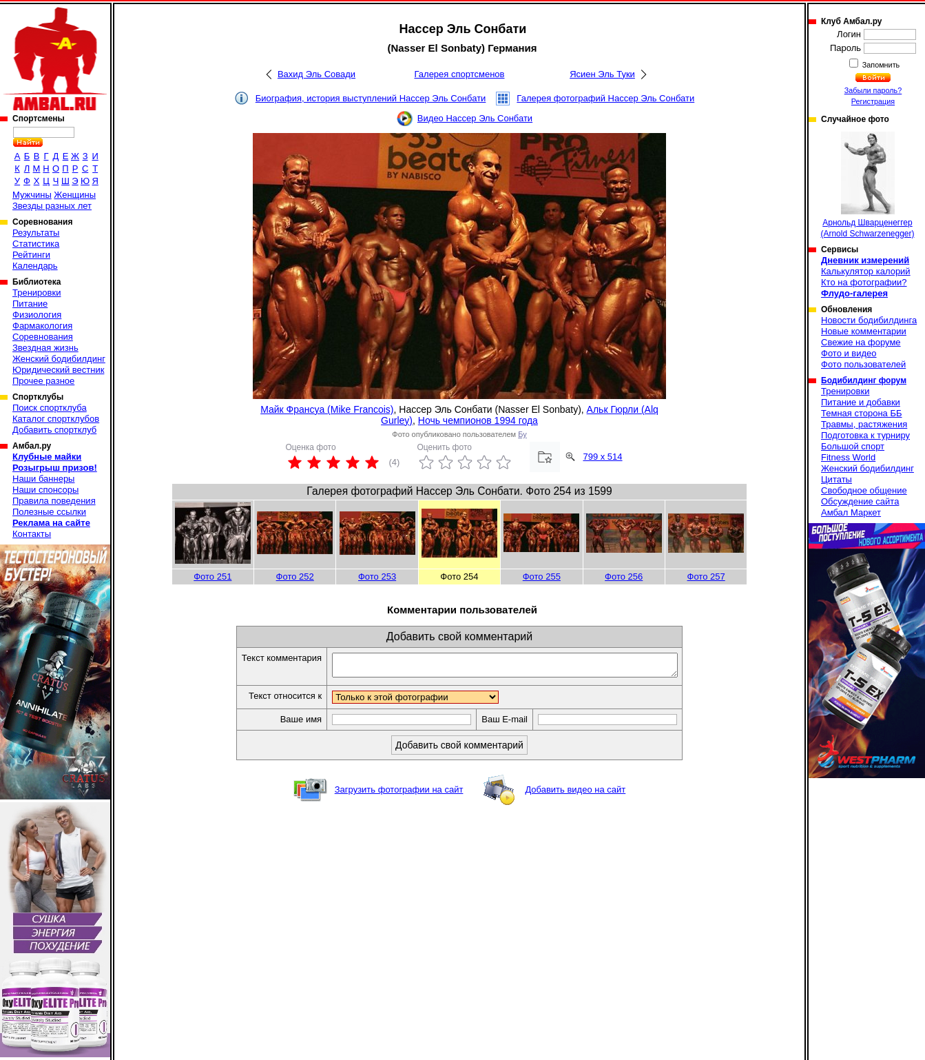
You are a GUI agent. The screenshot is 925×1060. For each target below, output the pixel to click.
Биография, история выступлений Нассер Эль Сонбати (371, 98)
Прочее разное (43, 381)
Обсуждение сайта (860, 501)
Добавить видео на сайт (575, 793)
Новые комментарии (863, 331)
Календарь (35, 266)
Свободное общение (864, 490)
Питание (30, 303)
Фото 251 (212, 576)
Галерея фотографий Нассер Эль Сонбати (605, 98)
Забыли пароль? (873, 90)
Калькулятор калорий (866, 271)
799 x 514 (602, 456)
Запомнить (880, 65)
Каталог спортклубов (55, 419)
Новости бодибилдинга (869, 320)
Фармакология (42, 325)
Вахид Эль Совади (316, 74)
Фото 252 (295, 576)
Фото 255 (542, 576)
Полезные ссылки (49, 512)
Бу (522, 434)
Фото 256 (624, 576)
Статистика (35, 243)
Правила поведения (54, 501)
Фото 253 (377, 576)
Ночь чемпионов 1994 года (478, 420)
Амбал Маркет (851, 512)
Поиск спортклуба (49, 407)
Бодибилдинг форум (863, 380)
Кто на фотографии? (864, 282)
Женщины (75, 195)
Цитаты (836, 479)
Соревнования (42, 337)
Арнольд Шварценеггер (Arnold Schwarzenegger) (867, 185)
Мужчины (32, 195)
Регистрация (873, 101)
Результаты (35, 232)
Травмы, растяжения (864, 424)
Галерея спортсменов (460, 74)
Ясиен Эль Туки (602, 74)
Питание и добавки (860, 402)
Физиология (36, 314)
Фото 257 (706, 576)
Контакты (31, 534)
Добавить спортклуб (54, 430)
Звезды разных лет (52, 206)
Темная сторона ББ (861, 413)
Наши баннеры (43, 478)
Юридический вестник (58, 370)
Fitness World (848, 457)
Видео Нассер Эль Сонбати (474, 118)
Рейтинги (31, 254)
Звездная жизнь (45, 348)
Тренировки (36, 292)
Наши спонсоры (45, 490)
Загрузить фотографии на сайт (399, 793)
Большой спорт (852, 446)
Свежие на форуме (861, 342)
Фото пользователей (863, 364)
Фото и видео (849, 353)
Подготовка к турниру (865, 435)
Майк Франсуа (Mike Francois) (326, 409)
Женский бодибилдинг (58, 359)
